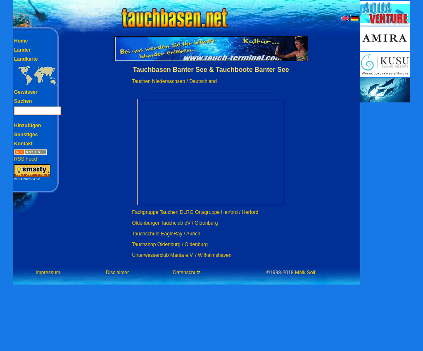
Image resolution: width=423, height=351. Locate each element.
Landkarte (26, 59)
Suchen (23, 101)
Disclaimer (117, 272)
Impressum (48, 272)
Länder (22, 50)
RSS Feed (30, 156)
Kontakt (23, 144)
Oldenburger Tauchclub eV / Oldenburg (175, 223)
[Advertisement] (385, 227)
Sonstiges (26, 135)
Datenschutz (187, 272)
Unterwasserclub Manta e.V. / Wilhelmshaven (181, 255)
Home (21, 41)
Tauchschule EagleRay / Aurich (166, 234)
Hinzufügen (27, 125)
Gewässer (26, 92)
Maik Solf (305, 272)
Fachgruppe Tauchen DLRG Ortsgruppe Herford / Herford (195, 212)
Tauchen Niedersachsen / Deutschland (174, 81)
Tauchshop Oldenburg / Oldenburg (169, 244)
